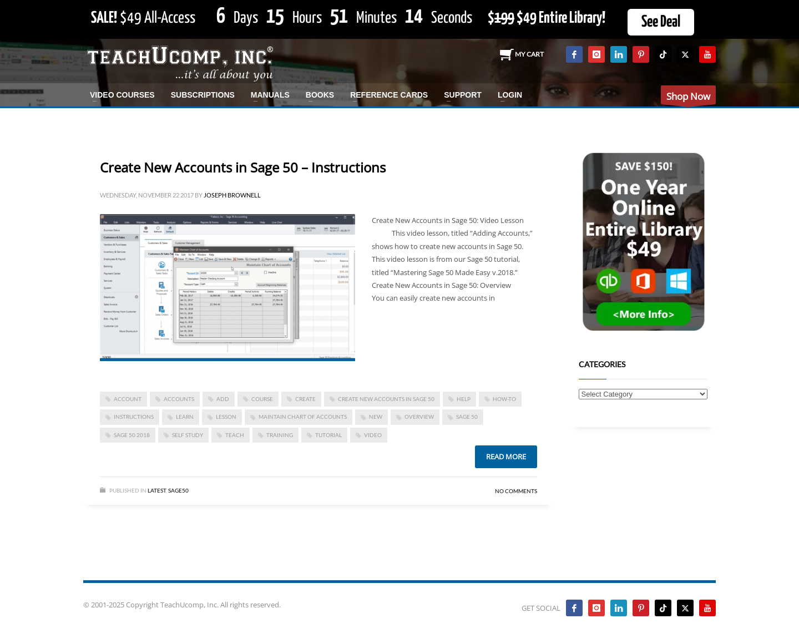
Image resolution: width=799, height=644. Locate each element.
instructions (134, 416)
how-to (504, 398)
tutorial (328, 435)
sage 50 (467, 416)
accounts (179, 398)
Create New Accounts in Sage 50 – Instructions (243, 167)
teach (234, 435)
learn (185, 416)
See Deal (660, 22)
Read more (506, 457)
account (127, 398)
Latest (157, 490)
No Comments (516, 491)
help (464, 398)
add (222, 398)
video (373, 435)
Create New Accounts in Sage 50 (386, 398)
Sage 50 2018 (132, 435)
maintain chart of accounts (303, 416)
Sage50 (178, 490)
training (279, 435)
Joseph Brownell (232, 195)
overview (419, 416)
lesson (226, 416)
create (305, 398)
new (375, 416)
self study (187, 435)
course (262, 398)
